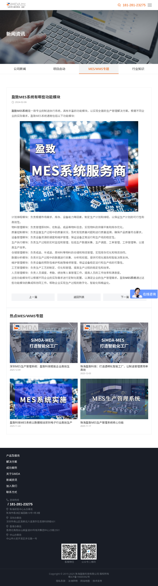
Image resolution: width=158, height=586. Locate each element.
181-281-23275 (134, 5)
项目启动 (59, 69)
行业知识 (138, 69)
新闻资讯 (82, 480)
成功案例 (82, 468)
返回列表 (79, 297)
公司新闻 (20, 69)
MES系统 (22, 111)
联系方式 (82, 492)
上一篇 (33, 297)
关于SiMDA (82, 474)
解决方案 (82, 462)
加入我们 (82, 486)
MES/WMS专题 (98, 69)
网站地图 (85, 580)
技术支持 (97, 580)
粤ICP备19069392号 (79, 576)
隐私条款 (60, 580)
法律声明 (73, 580)
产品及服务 (82, 456)
